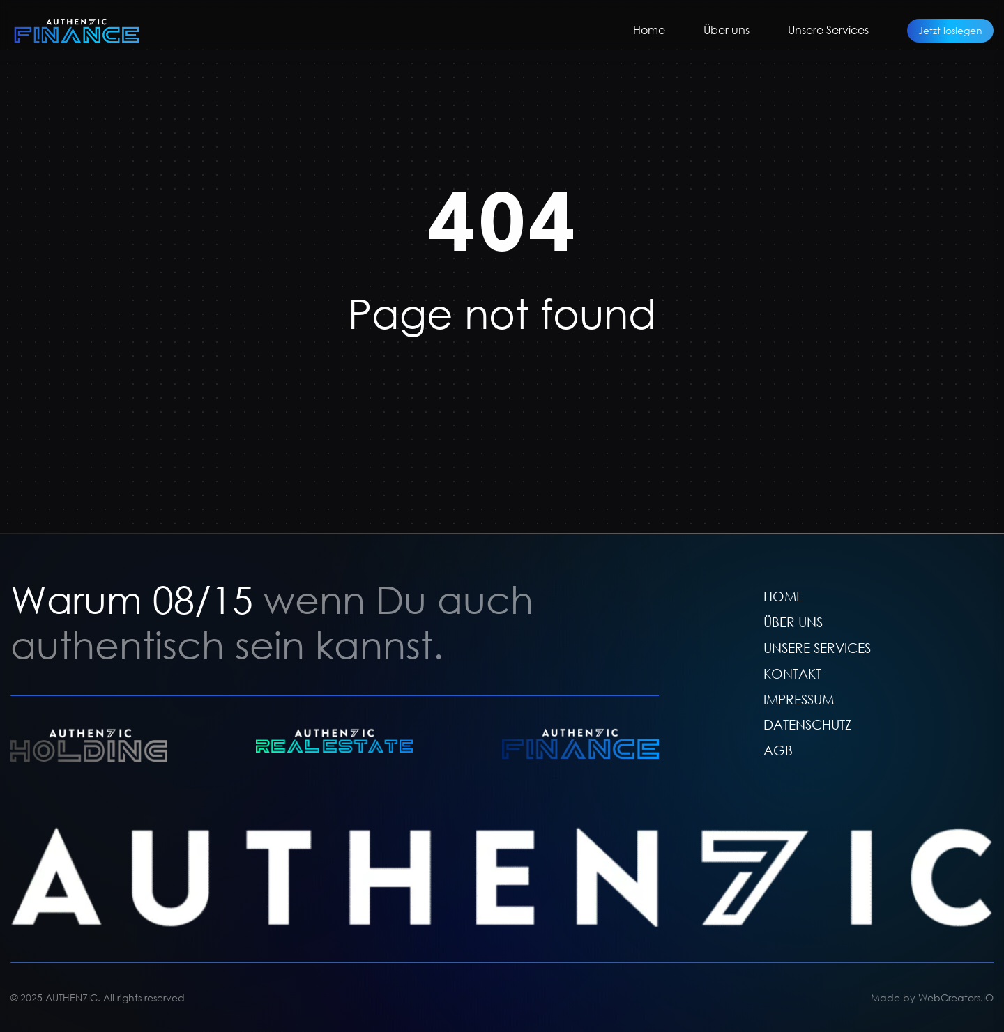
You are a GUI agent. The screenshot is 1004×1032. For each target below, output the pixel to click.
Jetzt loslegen (950, 30)
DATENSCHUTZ (807, 724)
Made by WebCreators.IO (932, 997)
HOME (783, 596)
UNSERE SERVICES (817, 647)
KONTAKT (792, 673)
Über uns (726, 30)
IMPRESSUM (798, 699)
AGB (778, 750)
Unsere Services (828, 30)
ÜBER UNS (793, 621)
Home (649, 30)
